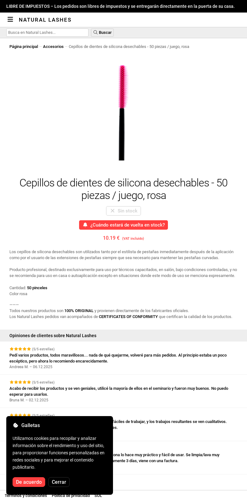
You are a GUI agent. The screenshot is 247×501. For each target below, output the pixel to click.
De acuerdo (29, 482)
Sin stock (124, 211)
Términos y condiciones (26, 495)
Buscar (102, 32)
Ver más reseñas (28, 480)
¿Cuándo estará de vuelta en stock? (123, 225)
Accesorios (53, 46)
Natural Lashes (45, 20)
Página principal (23, 46)
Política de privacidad (71, 495)
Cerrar (59, 482)
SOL (98, 495)
